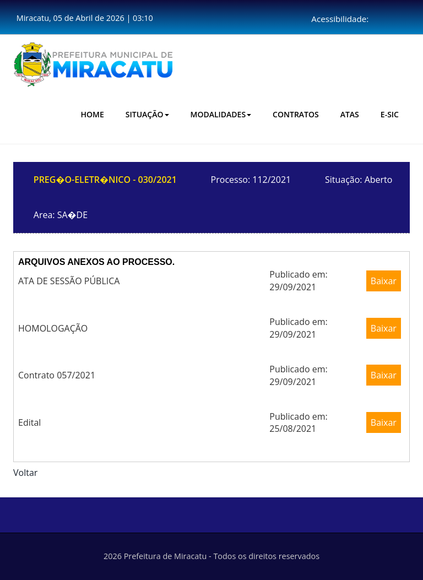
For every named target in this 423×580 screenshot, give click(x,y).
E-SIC (390, 114)
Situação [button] (147, 114)
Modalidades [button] (221, 114)
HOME (92, 114)
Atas (349, 114)
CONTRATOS (296, 114)
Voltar (25, 473)
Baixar (384, 281)
